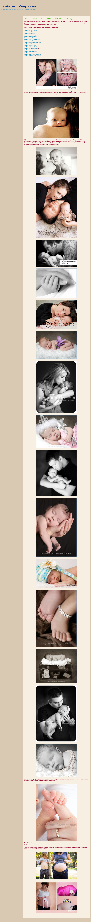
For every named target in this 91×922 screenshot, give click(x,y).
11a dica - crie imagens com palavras (33, 43)
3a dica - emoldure (28, 31)
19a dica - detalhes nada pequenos (33, 55)
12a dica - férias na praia (30, 45)
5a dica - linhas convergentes (31, 35)
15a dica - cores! (28, 49)
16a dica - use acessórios (30, 51)
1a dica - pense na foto (29, 29)
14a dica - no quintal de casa (31, 48)
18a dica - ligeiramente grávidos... (32, 54)
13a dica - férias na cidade (30, 46)
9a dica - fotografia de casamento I (32, 40)
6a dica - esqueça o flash (30, 36)
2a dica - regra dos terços (30, 30)
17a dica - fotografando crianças (32, 52)
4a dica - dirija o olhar (29, 33)
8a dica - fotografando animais (31, 39)
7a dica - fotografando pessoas (32, 37)
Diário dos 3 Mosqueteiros (18, 6)
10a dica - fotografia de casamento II (33, 42)
